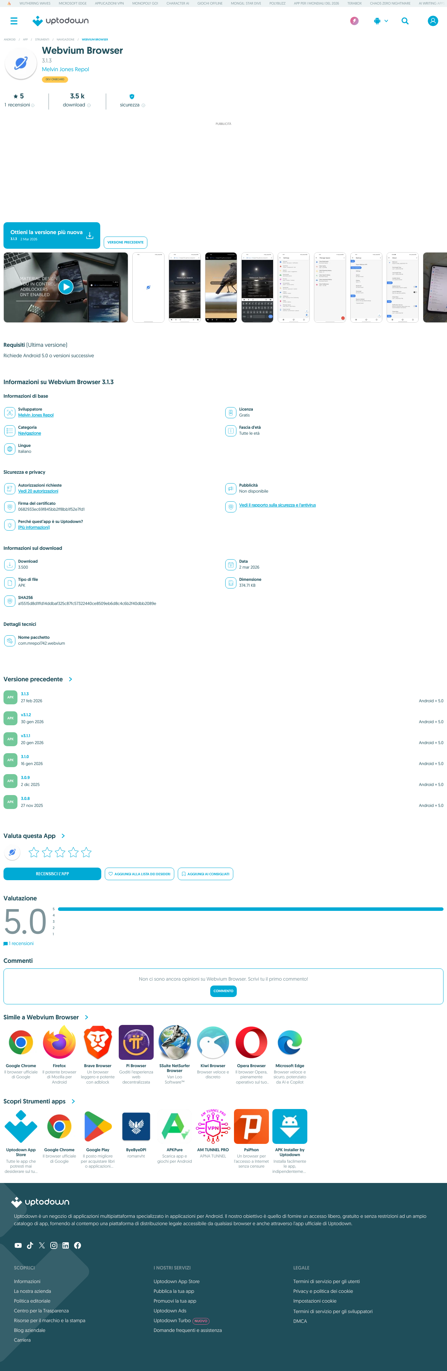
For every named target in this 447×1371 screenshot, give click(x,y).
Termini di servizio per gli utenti (326, 1281)
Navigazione (29, 433)
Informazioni (27, 1281)
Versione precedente (126, 242)
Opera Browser (251, 1066)
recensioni (19, 104)
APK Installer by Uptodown (290, 1152)
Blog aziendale (29, 1330)
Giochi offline (209, 3)
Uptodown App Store (21, 1152)
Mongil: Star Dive (246, 3)
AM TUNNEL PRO (213, 1150)
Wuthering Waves (35, 3)
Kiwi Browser (213, 1066)
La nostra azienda (32, 1291)
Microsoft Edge (72, 3)
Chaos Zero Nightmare (390, 3)
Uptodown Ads (170, 1311)
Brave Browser (97, 1066)
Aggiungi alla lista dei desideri (139, 874)
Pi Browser (136, 1066)
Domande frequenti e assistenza (188, 1330)
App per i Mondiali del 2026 (316, 3)
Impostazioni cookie (315, 1301)
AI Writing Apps (432, 3)
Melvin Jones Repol (65, 69)
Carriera (22, 1340)
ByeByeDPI (136, 1150)
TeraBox (354, 3)
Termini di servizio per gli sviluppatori (333, 1311)
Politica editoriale (32, 1301)
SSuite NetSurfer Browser (174, 1068)
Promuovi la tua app (175, 1301)
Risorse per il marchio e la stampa (50, 1320)
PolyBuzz (278, 3)
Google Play (97, 1150)
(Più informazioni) (34, 527)
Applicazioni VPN (109, 3)
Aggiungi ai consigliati (205, 874)
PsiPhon (251, 1150)
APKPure (175, 1150)
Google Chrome (21, 1066)
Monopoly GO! (145, 3)
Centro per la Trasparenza (41, 1311)
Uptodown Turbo (182, 1320)
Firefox (59, 1066)
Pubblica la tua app (174, 1291)
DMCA (300, 1321)
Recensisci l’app (52, 874)
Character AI (178, 3)
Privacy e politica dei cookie (323, 1291)
